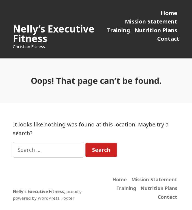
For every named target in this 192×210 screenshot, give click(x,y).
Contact (168, 38)
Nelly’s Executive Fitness (53, 33)
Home (169, 13)
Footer (67, 198)
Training (118, 30)
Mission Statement (151, 21)
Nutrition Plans (155, 30)
